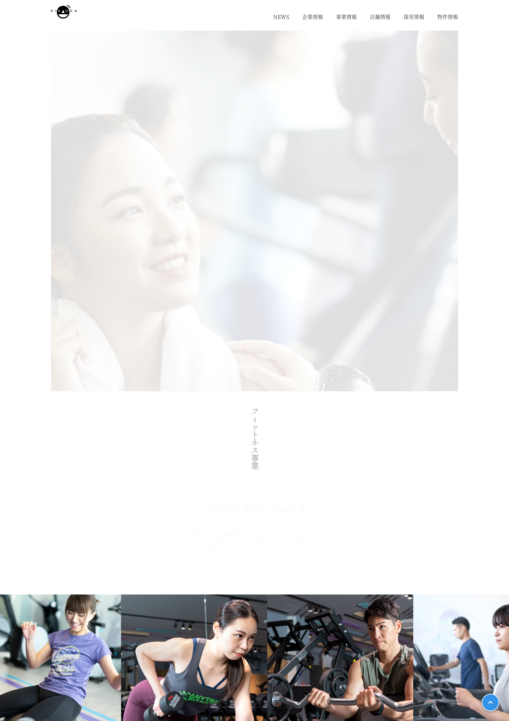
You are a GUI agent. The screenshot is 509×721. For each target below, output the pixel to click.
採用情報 (413, 17)
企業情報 (312, 17)
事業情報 (346, 17)
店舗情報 (380, 17)
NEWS (281, 17)
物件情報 (447, 17)
